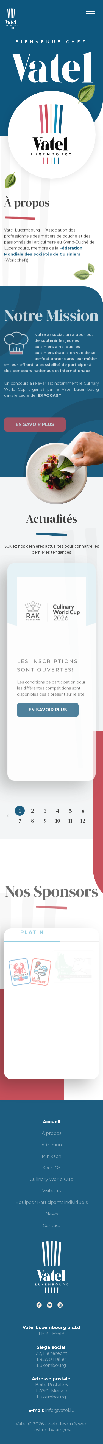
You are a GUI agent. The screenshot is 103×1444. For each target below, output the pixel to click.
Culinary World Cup (51, 1179)
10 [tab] (57, 820)
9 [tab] (45, 820)
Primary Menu (90, 11)
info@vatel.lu (60, 1410)
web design (60, 1423)
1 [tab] (20, 811)
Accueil (51, 1121)
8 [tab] (32, 820)
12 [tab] (82, 820)
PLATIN (32, 927)
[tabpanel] (51, 666)
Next (94, 815)
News (52, 1214)
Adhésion (51, 1144)
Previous (8, 815)
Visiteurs (51, 1191)
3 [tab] (45, 811)
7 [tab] (19, 820)
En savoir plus (35, 419)
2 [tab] (32, 811)
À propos (51, 1133)
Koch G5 (51, 1167)
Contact (51, 1225)
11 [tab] (70, 820)
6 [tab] (83, 811)
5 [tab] (70, 811)
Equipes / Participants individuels (52, 1202)
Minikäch (51, 1156)
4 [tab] (57, 811)
